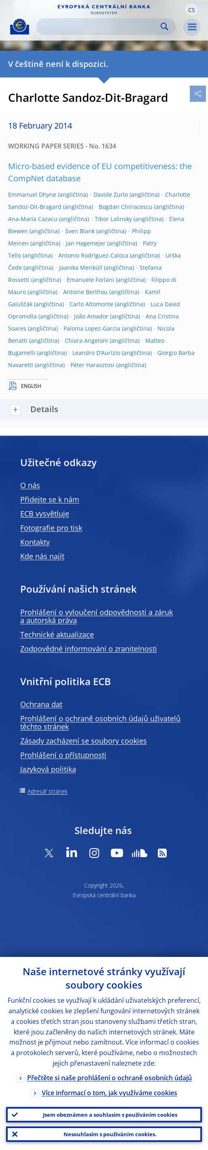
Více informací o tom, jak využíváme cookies (109, 1092)
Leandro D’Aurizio (96, 353)
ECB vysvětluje (44, 513)
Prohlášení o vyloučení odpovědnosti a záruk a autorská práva (96, 616)
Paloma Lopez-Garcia (92, 328)
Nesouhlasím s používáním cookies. (110, 1134)
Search (164, 26)
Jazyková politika (48, 769)
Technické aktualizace (57, 634)
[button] (191, 9)
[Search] (99, 26)
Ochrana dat (41, 704)
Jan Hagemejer (86, 243)
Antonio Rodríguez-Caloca (93, 255)
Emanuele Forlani (90, 280)
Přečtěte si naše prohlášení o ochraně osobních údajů (109, 1077)
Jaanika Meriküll (80, 267)
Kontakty (35, 542)
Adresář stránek (48, 791)
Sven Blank (80, 231)
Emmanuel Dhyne (32, 194)
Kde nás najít (42, 556)
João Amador (91, 316)
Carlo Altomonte (91, 304)
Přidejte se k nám (49, 499)
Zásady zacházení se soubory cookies (83, 741)
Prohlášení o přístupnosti (63, 755)
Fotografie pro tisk (51, 528)
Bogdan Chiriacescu (126, 207)
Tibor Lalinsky (113, 219)
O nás (30, 485)
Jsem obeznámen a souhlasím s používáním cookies (110, 1114)
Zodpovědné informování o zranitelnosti (88, 648)
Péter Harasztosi (92, 365)
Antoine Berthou (85, 292)
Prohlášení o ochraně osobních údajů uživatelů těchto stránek (100, 722)
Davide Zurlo (110, 194)
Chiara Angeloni (86, 340)
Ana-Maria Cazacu (32, 219)
